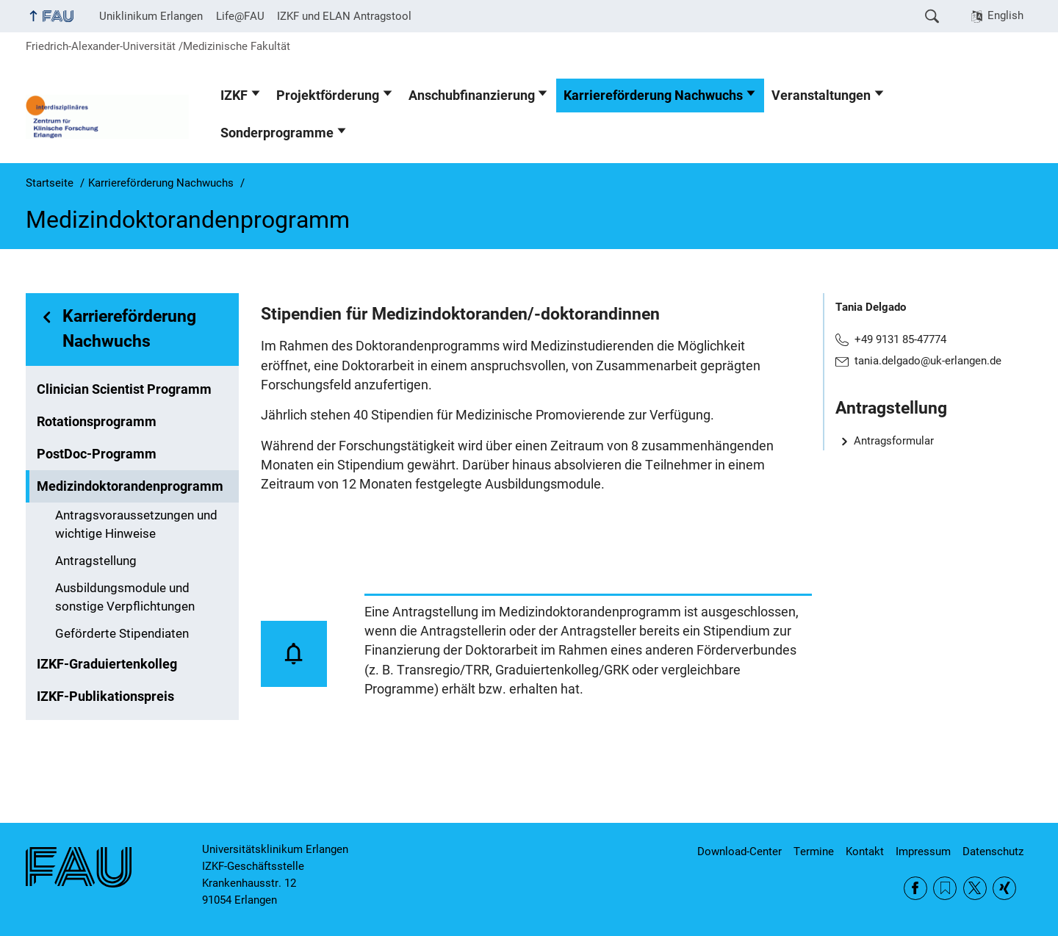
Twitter (975, 888)
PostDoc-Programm (96, 454)
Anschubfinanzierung (472, 95)
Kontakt (865, 851)
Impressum (923, 851)
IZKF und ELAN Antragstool (344, 16)
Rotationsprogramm (96, 421)
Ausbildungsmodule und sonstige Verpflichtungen (125, 597)
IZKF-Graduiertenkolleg (107, 664)
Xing (1004, 888)
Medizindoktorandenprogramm (130, 486)
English (1005, 15)
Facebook (915, 888)
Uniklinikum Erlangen (151, 16)
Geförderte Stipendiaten (122, 634)
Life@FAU (240, 16)
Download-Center (739, 851)
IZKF (234, 95)
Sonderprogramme (277, 133)
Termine (814, 851)
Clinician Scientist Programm (124, 389)
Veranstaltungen (821, 95)
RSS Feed (945, 888)
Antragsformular (894, 440)
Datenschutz (992, 851)
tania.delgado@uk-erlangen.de (927, 360)
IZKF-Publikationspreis (105, 696)
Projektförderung (327, 95)
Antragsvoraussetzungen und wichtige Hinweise (136, 524)
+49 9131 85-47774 (900, 339)
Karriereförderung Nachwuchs (653, 95)
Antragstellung (96, 561)
